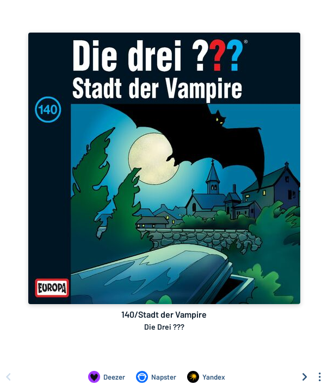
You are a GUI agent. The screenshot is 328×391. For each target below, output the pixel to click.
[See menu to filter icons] (320, 377)
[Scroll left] (8, 377)
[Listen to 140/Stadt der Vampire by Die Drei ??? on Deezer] (106, 377)
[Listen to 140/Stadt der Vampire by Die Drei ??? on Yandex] (206, 377)
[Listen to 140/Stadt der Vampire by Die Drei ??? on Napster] (156, 377)
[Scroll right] (305, 377)
